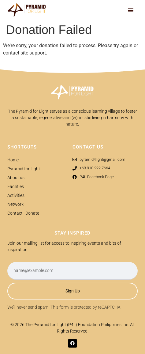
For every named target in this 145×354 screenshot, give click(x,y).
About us (15, 177)
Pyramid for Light (23, 168)
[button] (130, 10)
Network (15, 204)
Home (13, 159)
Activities (15, 195)
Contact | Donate (23, 213)
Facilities (15, 186)
